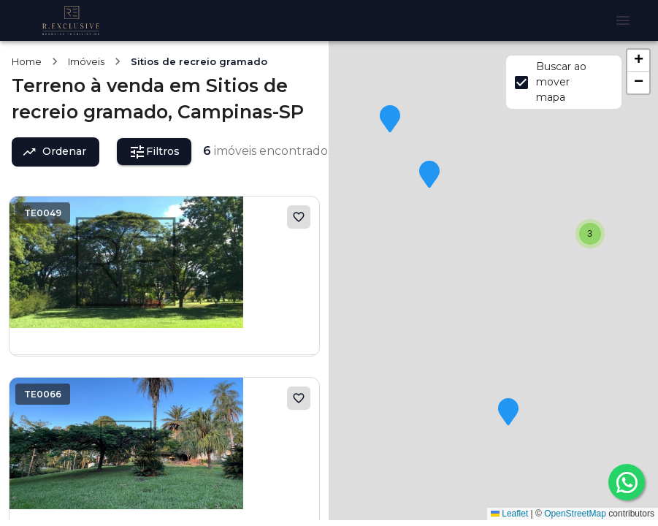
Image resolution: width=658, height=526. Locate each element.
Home (27, 61)
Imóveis (86, 61)
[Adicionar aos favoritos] (298, 217)
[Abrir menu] (622, 20)
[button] (508, 412)
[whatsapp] (626, 482)
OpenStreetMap (575, 513)
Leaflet (509, 513)
